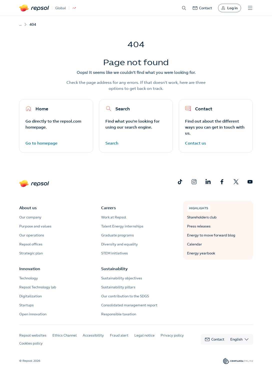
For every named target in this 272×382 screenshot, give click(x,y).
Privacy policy (172, 335)
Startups (26, 305)
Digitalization (30, 296)
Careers (108, 207)
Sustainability (114, 268)
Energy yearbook (201, 253)
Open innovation (32, 314)
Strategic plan (31, 253)
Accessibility (93, 335)
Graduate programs (117, 235)
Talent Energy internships (122, 226)
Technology (28, 278)
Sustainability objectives (121, 278)
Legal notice (144, 335)
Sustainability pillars (118, 287)
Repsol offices (30, 244)
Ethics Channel (64, 335)
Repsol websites (32, 335)
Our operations (31, 235)
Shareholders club (202, 217)
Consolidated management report (129, 305)
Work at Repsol (113, 217)
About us (28, 207)
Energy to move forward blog (211, 235)
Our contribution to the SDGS (125, 296)
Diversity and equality (119, 244)
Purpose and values (35, 226)
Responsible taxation (118, 314)
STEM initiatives (114, 253)
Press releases (199, 226)
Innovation (29, 268)
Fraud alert (119, 335)
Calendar (194, 244)
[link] (202, 7)
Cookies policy (31, 343)
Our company (30, 217)
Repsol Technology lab (37, 287)
